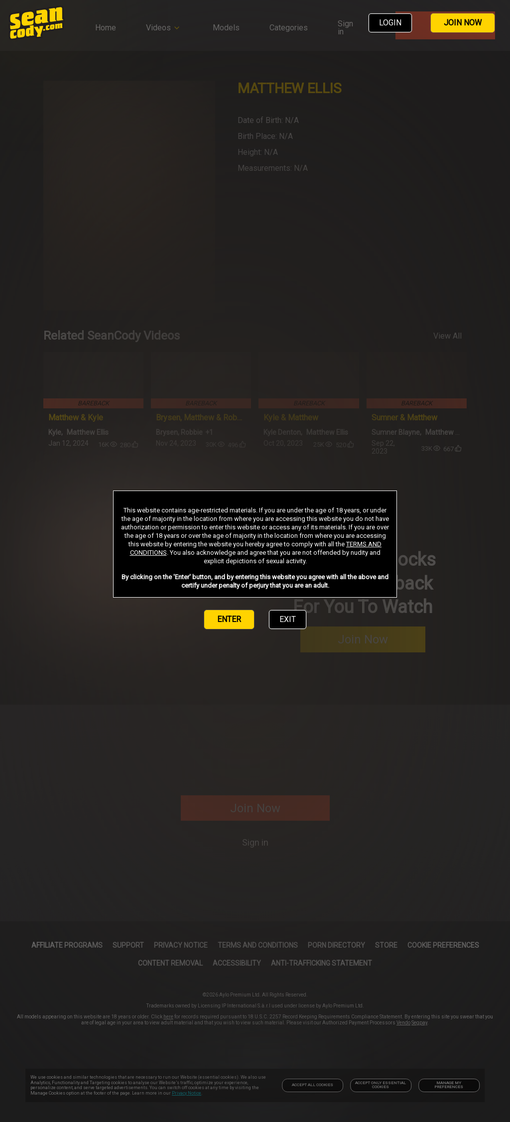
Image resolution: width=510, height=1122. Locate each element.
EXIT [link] (287, 619)
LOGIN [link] (390, 22)
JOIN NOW (463, 22)
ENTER (229, 619)
